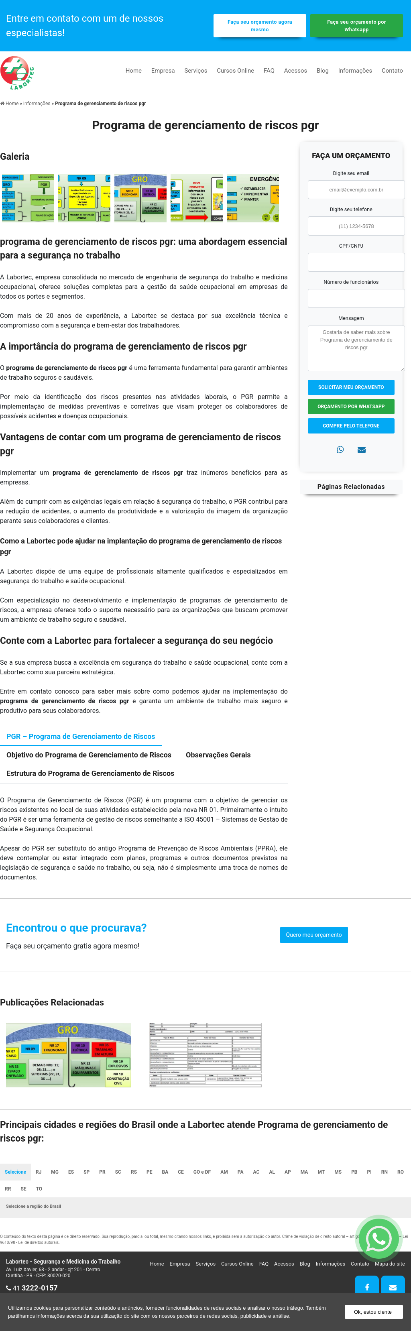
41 (32, 1288)
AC (256, 1172)
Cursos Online (235, 70)
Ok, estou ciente (373, 1312)
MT (321, 1172)
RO (400, 1172)
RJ (38, 1172)
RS (134, 1172)
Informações (355, 70)
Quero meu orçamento (314, 935)
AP (288, 1172)
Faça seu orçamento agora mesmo (260, 26)
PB (354, 1172)
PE (149, 1172)
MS (338, 1172)
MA (304, 1172)
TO (39, 1189)
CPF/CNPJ (351, 246)
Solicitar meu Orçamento (351, 387)
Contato (392, 70)
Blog (323, 70)
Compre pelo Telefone (351, 426)
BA (165, 1172)
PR (102, 1172)
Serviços (195, 70)
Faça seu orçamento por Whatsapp (356, 26)
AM (224, 1172)
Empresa (163, 70)
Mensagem (351, 318)
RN (384, 1172)
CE (181, 1172)
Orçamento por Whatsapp (351, 406)
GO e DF (202, 1172)
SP (86, 1172)
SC (118, 1172)
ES (71, 1172)
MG (55, 1172)
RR (8, 1189)
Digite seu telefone (351, 209)
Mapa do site (390, 1264)
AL (272, 1172)
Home (134, 70)
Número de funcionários (351, 282)
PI (369, 1172)
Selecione (15, 1172)
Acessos (295, 70)
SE (23, 1189)
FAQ (269, 70)
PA (241, 1172)
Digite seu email (351, 173)
